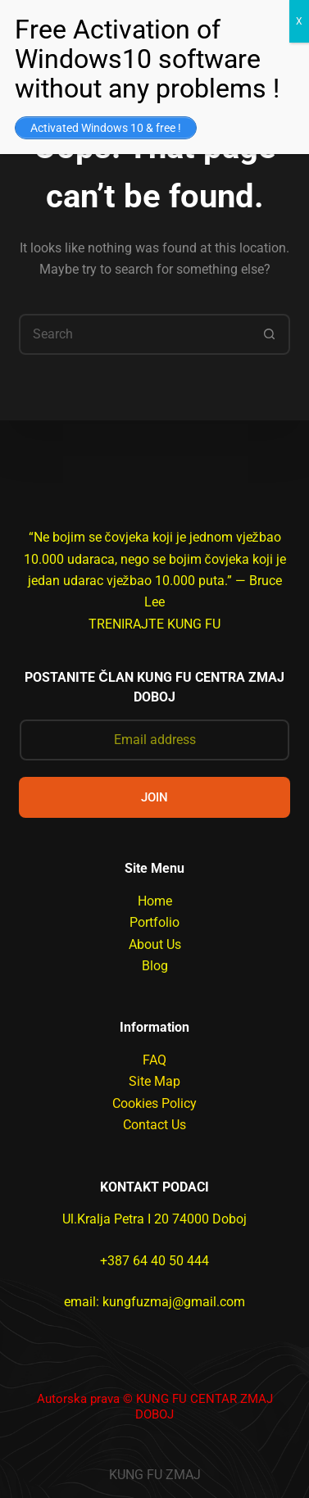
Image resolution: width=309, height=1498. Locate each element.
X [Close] (299, 21)
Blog (155, 966)
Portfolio (154, 922)
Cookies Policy (154, 1103)
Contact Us (154, 1125)
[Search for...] (134, 334)
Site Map (154, 1081)
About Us (155, 944)
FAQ (154, 1060)
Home (155, 901)
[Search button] (269, 334)
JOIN (154, 797)
